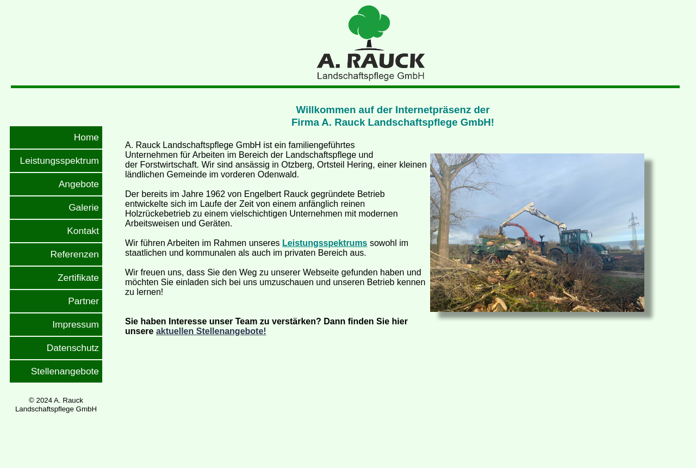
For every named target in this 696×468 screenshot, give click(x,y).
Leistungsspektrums (324, 243)
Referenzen (74, 254)
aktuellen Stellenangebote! (211, 331)
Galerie (84, 207)
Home (86, 137)
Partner (83, 300)
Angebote (79, 183)
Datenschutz (73, 347)
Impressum (75, 324)
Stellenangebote (65, 371)
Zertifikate (78, 277)
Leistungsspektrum (59, 160)
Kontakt (83, 230)
